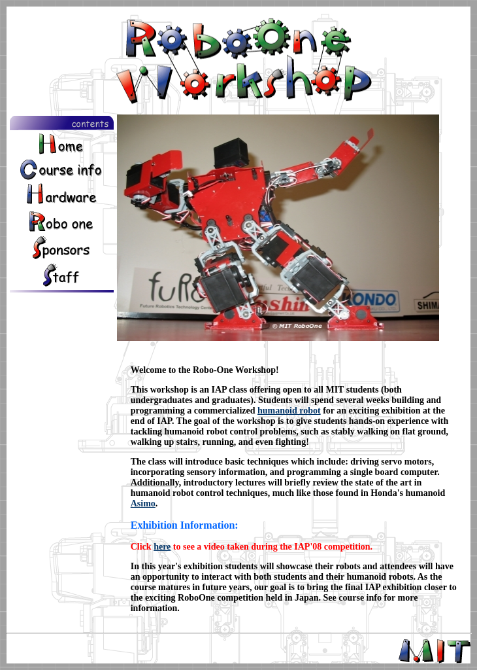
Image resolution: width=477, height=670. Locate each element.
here (162, 547)
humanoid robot (289, 410)
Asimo (143, 503)
